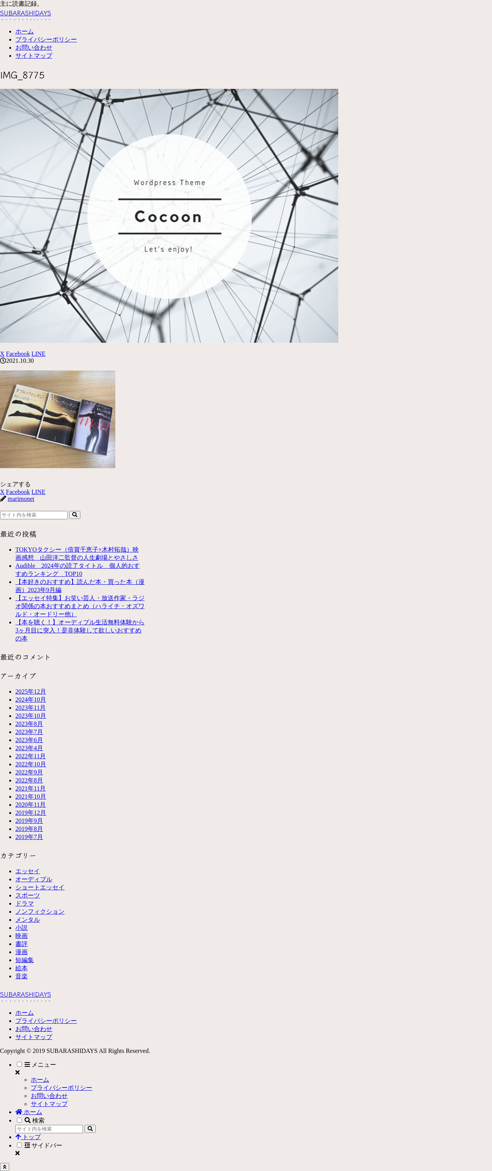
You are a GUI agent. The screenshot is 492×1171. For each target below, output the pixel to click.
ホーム (24, 1012)
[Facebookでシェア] (18, 353)
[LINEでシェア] (38, 353)
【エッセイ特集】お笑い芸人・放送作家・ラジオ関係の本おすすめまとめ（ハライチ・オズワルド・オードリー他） (80, 606)
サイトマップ (33, 1037)
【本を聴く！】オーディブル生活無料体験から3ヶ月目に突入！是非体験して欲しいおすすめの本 (80, 630)
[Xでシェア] (2, 353)
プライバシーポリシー (46, 1021)
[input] (34, 515)
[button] (74, 515)
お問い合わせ (33, 1029)
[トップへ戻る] (4, 1167)
